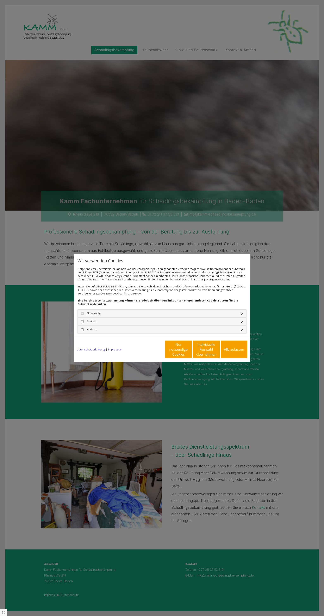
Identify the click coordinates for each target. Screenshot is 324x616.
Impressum (115, 349)
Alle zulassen (228, 349)
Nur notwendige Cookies (149, 349)
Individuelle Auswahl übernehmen (189, 349)
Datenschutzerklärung (91, 349)
